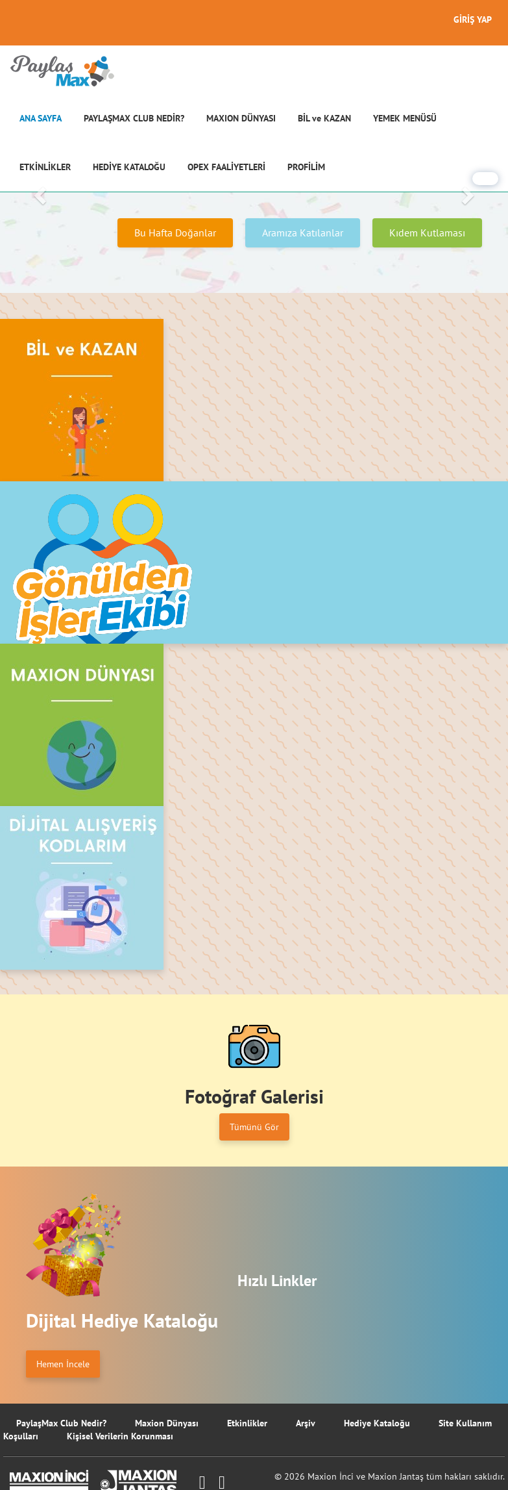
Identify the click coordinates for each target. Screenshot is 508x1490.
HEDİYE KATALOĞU (129, 167)
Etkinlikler (247, 1423)
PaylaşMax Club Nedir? (61, 1423)
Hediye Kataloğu (377, 1423)
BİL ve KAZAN (324, 118)
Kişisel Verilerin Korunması (120, 1436)
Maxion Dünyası (167, 1423)
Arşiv (305, 1423)
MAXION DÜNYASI (241, 118)
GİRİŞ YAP (473, 19)
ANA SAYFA (40, 118)
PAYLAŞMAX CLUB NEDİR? (134, 118)
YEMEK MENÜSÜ (405, 118)
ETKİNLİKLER (45, 167)
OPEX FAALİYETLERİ (226, 167)
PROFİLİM (306, 167)
